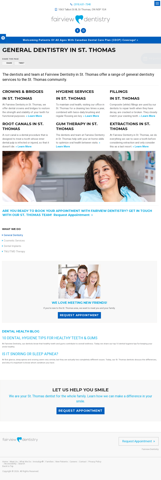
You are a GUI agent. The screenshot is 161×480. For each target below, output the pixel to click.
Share (9, 63)
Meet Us (14, 461)
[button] (139, 58)
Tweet (21, 63)
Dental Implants (12, 246)
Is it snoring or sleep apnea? (30, 354)
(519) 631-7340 (82, 4)
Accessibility (10, 463)
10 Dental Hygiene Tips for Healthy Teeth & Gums (49, 338)
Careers (73, 461)
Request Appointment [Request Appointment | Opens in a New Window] (72, 215)
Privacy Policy (94, 461)
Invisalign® (38, 461)
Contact (83, 461)
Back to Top (7, 466)
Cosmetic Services (14, 240)
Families (49, 461)
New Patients (61, 461)
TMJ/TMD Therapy (14, 251)
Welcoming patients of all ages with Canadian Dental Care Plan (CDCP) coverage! (79, 40)
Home (5, 461)
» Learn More (34, 116)
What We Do (25, 461)
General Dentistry (13, 235)
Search (21, 463)
